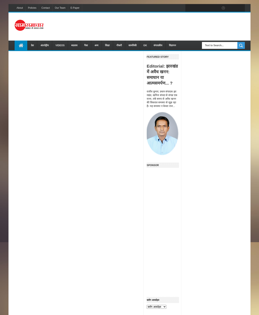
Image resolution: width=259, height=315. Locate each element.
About (20, 7)
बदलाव (74, 45)
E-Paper (75, 7)
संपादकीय (158, 45)
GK (145, 45)
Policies (32, 7)
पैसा (86, 45)
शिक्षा (107, 45)
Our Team (60, 7)
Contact (45, 7)
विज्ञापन (172, 45)
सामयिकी (132, 45)
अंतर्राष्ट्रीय (44, 45)
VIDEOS (60, 45)
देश (32, 45)
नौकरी (119, 45)
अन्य (96, 45)
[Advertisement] (171, 26)
